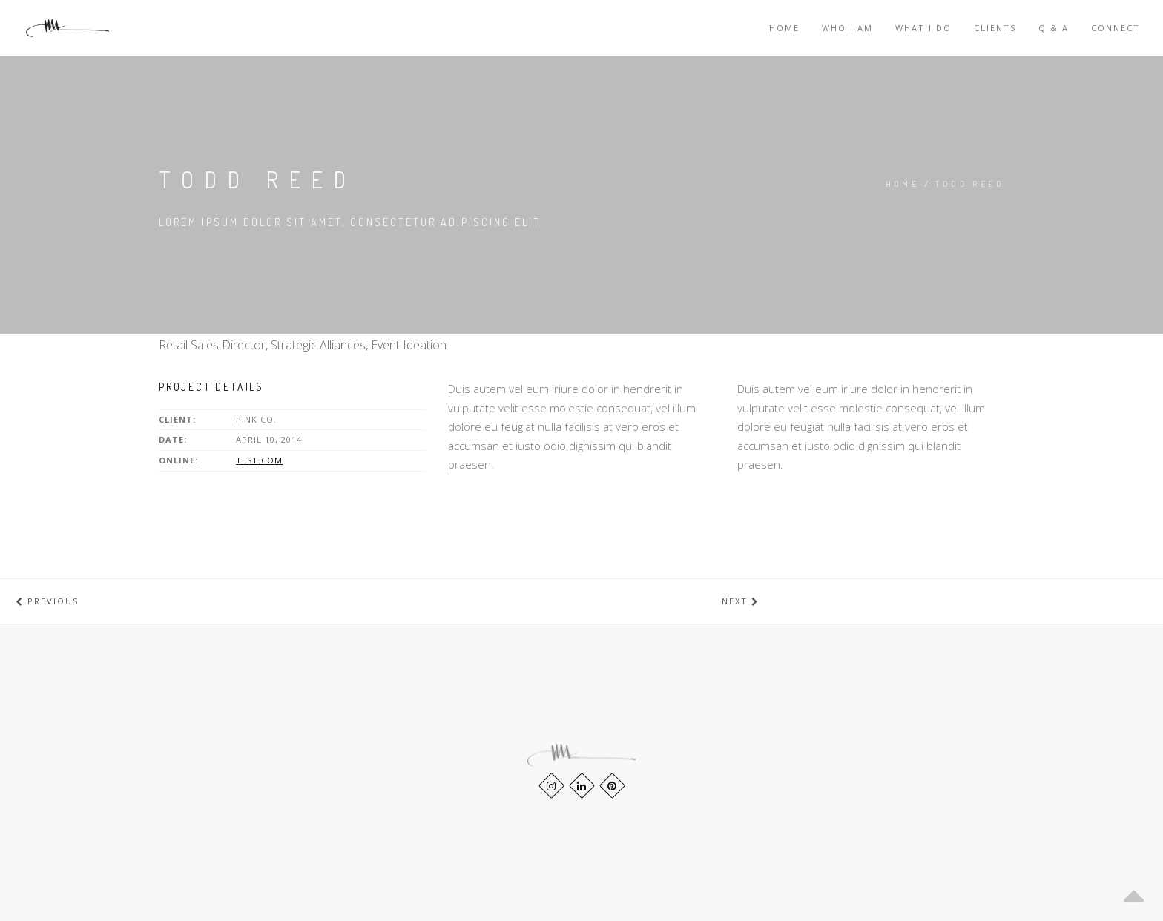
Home (784, 27)
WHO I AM (847, 27)
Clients (995, 27)
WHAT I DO (923, 27)
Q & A (1053, 27)
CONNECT (1115, 27)
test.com (259, 460)
